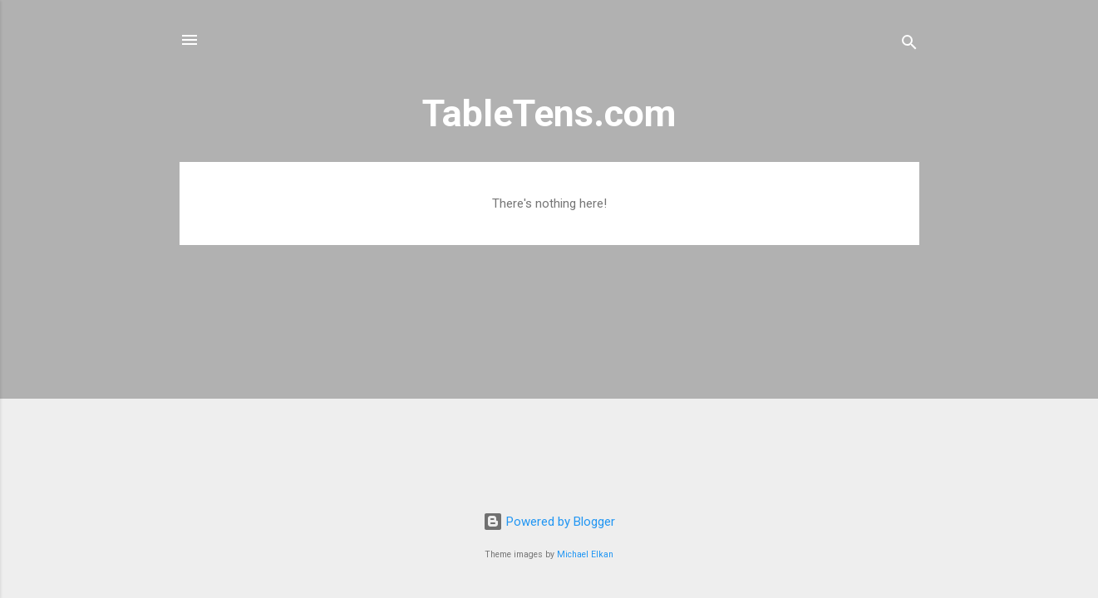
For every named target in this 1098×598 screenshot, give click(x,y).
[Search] (909, 45)
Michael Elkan (585, 554)
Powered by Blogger (549, 521)
